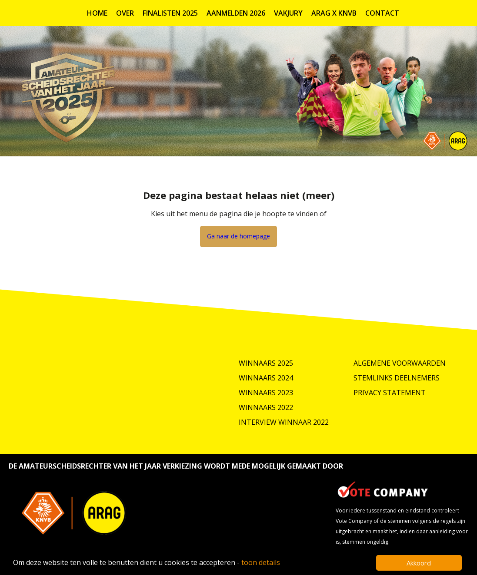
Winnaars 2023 (266, 392)
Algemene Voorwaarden (400, 363)
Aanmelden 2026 (236, 13)
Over (125, 13)
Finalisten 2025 (170, 13)
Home (97, 13)
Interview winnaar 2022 (284, 422)
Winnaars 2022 (266, 407)
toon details (260, 562)
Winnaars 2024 (266, 378)
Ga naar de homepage (238, 236)
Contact (382, 13)
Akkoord (419, 562)
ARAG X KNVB (334, 13)
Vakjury (288, 13)
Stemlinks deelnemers (397, 378)
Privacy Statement (390, 392)
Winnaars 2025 (266, 363)
